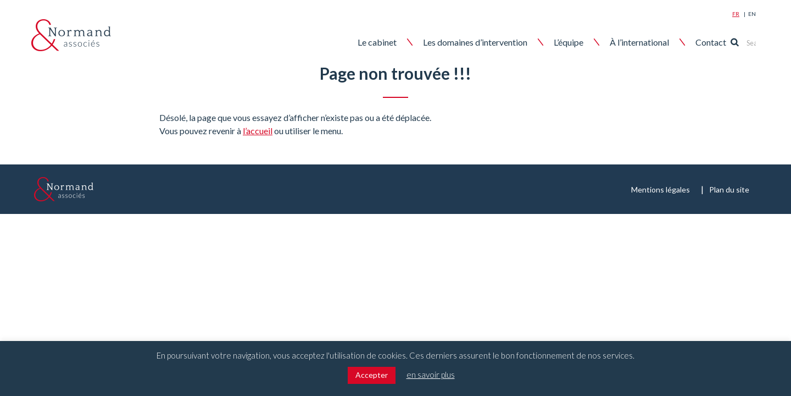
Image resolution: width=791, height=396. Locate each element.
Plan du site (729, 189)
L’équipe (586, 42)
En (752, 13)
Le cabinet (394, 42)
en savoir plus (430, 375)
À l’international (657, 42)
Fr (735, 13)
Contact (728, 42)
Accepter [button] (371, 375)
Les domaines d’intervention (493, 42)
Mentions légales (660, 189)
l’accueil (257, 130)
